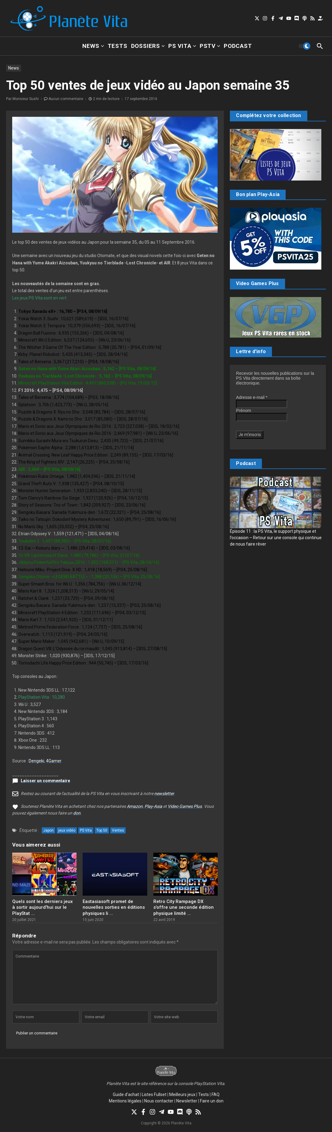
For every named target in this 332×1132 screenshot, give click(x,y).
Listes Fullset (154, 1094)
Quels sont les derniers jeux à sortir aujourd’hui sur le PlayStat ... (42, 907)
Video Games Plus (185, 806)
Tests (117, 45)
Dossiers (148, 45)
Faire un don (211, 1100)
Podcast (238, 45)
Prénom (243, 410)
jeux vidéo (66, 830)
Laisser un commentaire (45, 780)
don (76, 813)
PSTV (210, 45)
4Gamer (54, 760)
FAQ (216, 1094)
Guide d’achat (126, 1094)
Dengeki (36, 760)
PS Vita (182, 45)
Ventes (118, 830)
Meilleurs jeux (182, 1094)
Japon (48, 830)
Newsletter (186, 1100)
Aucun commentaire (65, 99)
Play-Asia (153, 806)
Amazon (135, 806)
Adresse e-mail (251, 397)
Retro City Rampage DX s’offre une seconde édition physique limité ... (183, 907)
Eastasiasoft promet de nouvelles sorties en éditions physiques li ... (114, 907)
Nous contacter (158, 1100)
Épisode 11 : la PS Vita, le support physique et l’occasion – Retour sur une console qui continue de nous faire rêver (276, 537)
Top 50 (101, 830)
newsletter (164, 793)
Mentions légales (125, 1100)
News (93, 45)
